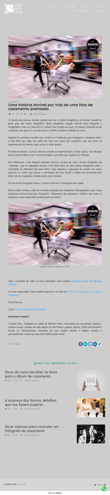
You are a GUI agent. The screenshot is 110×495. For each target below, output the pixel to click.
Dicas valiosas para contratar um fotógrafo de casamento (32, 429)
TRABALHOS (70, 7)
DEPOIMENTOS (82, 11)
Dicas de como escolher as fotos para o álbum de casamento (31, 374)
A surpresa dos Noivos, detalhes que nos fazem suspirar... (31, 402)
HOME (55, 7)
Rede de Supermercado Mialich (30, 309)
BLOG (86, 7)
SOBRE (99, 7)
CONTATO (101, 11)
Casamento (13, 102)
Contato (22, 484)
